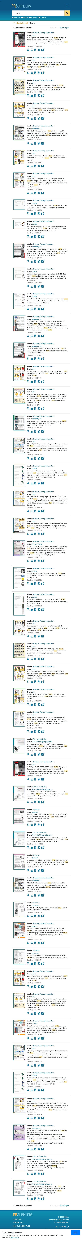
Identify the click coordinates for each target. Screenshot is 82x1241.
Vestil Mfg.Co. (37, 129)
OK (75, 1232)
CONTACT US (18, 1223)
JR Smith (35, 906)
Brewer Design (37, 544)
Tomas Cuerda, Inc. (40, 739)
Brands (24, 18)
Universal (36, 810)
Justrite (34, 926)
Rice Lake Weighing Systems (42, 742)
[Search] (38, 13)
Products (16, 18)
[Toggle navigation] (67, 6)
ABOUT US (17, 1219)
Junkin (34, 203)
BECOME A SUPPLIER (21, 1226)
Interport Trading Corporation (43, 33)
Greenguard (36, 1128)
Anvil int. (35, 812)
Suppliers (33, 18)
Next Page (64, 28)
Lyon (33, 35)
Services (42, 18)
